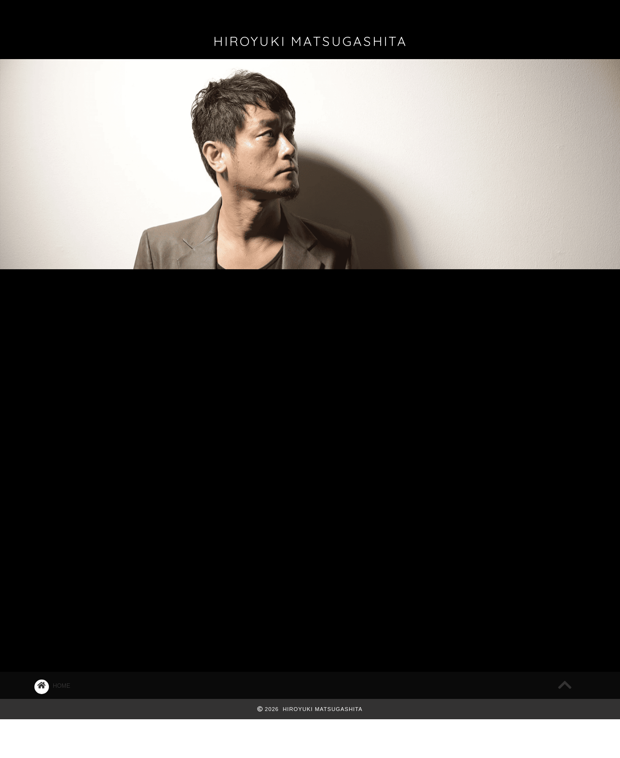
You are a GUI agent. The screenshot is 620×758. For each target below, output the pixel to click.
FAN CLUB (339, 11)
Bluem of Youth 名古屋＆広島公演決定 (492, 351)
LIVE (172, 292)
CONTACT (425, 11)
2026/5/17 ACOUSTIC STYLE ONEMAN (495, 321)
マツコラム (357, 292)
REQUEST (514, 11)
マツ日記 (264, 292)
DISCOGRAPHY (248, 11)
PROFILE (156, 11)
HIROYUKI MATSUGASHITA (310, 41)
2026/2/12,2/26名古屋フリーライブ (487, 380)
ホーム (73, 11)
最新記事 (78, 292)
